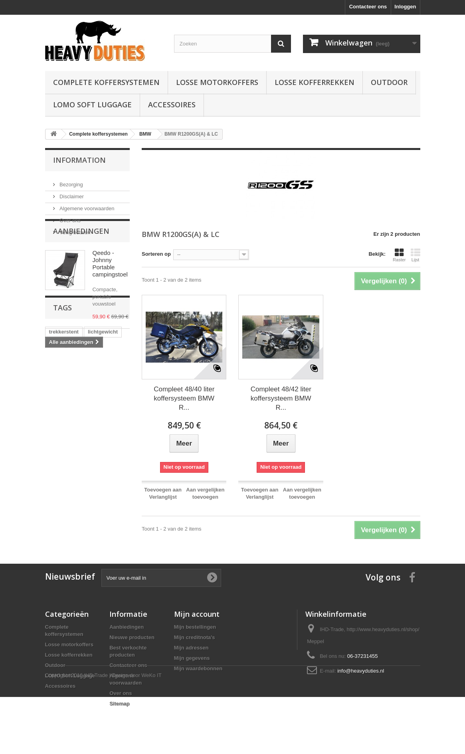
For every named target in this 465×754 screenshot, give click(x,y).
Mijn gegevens (192, 658)
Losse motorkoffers (217, 82)
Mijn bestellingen (195, 627)
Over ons (69, 217)
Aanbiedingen (81, 259)
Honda (111, 472)
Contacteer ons (368, 7)
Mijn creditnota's (194, 637)
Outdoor (389, 82)
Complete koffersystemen (106, 82)
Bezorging (70, 181)
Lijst (415, 255)
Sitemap (119, 704)
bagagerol (61, 448)
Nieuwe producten (131, 637)
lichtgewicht (103, 424)
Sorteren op (156, 254)
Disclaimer (71, 193)
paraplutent (85, 436)
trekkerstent (64, 424)
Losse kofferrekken (314, 82)
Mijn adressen (191, 648)
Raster (399, 255)
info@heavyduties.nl (360, 671)
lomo (55, 436)
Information (79, 160)
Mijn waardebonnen (198, 668)
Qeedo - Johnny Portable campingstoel (110, 292)
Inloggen (405, 7)
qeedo (90, 448)
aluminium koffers (71, 472)
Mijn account (197, 614)
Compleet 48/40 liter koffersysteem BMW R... (184, 398)
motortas (60, 460)
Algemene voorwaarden (86, 205)
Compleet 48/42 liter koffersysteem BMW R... (281, 398)
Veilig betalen (74, 229)
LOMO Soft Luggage (92, 104)
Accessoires (172, 104)
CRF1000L (62, 484)
